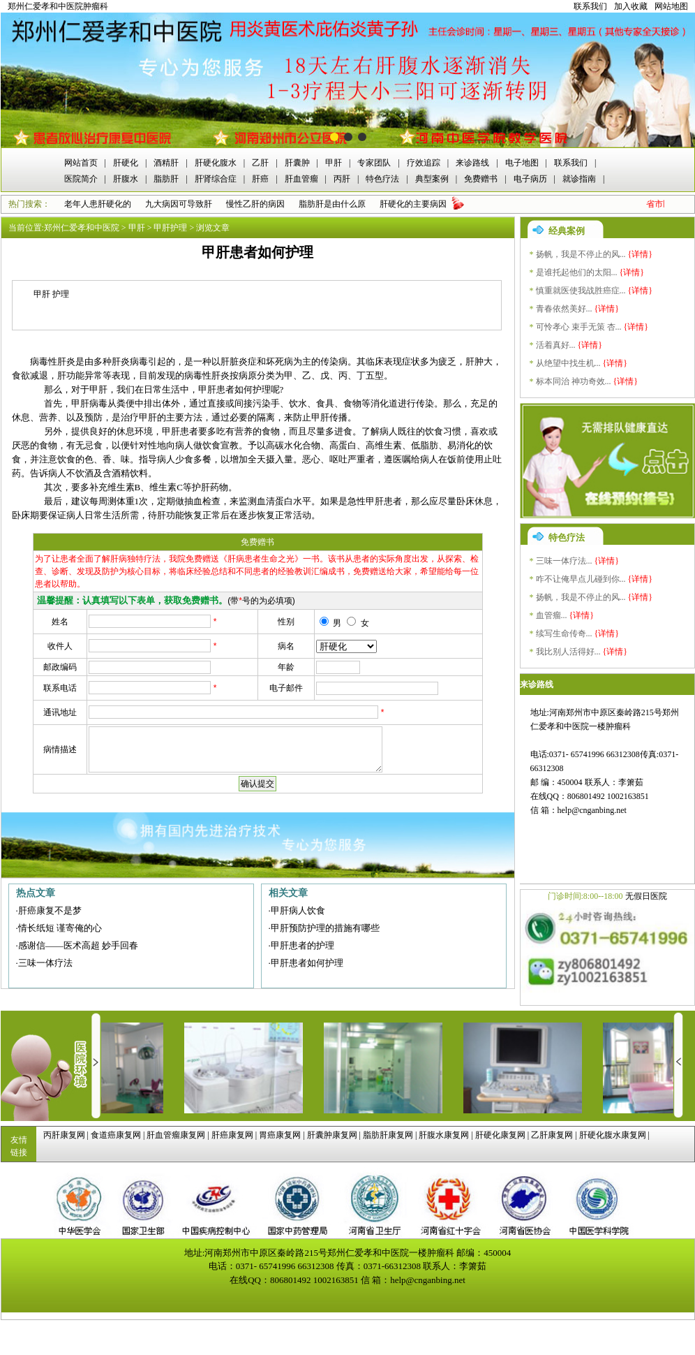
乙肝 (260, 163)
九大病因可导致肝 (178, 204)
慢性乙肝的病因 (255, 204)
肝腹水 (125, 179)
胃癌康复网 (280, 1135)
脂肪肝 (166, 179)
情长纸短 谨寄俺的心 (60, 928)
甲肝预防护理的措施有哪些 (325, 928)
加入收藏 (631, 6)
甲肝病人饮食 (298, 910)
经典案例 (566, 231)
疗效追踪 (423, 163)
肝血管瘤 (301, 179)
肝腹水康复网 (444, 1135)
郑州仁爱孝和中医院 (81, 228)
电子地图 (522, 163)
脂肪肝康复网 (388, 1135)
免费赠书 (481, 179)
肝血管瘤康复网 (176, 1135)
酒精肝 (166, 163)
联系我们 (590, 6)
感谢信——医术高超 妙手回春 (78, 945)
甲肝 (333, 163)
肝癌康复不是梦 (50, 910)
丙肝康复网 (64, 1135)
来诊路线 (472, 163)
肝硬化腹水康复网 (612, 1135)
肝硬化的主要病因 (413, 204)
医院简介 (81, 179)
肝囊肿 (297, 163)
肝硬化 (125, 163)
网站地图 (671, 6)
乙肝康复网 (552, 1135)
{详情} (640, 254)
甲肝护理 (170, 228)
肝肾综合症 (216, 179)
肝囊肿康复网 (332, 1135)
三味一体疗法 (45, 963)
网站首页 (81, 163)
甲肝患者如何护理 (307, 963)
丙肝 (342, 179)
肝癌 (260, 179)
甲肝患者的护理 (302, 945)
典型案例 (432, 179)
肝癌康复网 (232, 1135)
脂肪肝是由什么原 (332, 204)
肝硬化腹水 (216, 163)
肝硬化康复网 (500, 1135)
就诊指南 (579, 179)
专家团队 (374, 163)
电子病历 (530, 179)
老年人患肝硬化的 (97, 204)
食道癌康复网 (116, 1135)
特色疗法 (382, 179)
